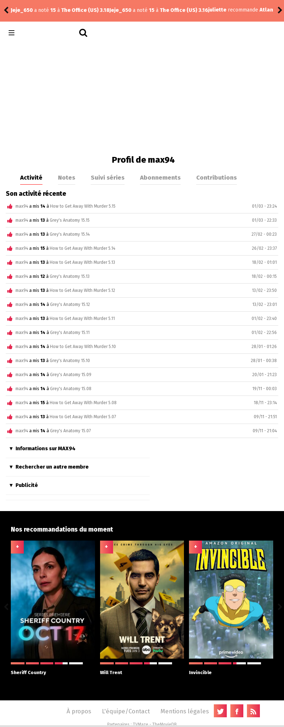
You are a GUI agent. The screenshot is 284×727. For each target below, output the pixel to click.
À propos (79, 711)
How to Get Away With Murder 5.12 (82, 290)
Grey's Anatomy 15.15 (70, 220)
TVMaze (140, 724)
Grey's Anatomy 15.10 (70, 360)
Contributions (216, 177)
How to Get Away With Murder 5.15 (83, 206)
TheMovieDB (164, 724)
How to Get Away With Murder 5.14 (82, 248)
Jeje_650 (22, 10)
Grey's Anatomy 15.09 (70, 374)
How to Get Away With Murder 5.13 (82, 262)
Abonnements (160, 177)
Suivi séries (108, 177)
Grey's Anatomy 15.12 (70, 304)
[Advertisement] (142, 97)
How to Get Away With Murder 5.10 (83, 346)
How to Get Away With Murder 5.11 (82, 318)
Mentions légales (185, 711)
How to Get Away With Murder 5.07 (83, 416)
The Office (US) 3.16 (85, 10)
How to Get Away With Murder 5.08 (83, 402)
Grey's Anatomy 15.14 (70, 234)
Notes (66, 177)
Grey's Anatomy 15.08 (70, 388)
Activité (31, 177)
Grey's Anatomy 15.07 (70, 430)
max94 (21, 206)
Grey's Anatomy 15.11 (70, 332)
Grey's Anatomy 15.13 (70, 276)
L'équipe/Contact (126, 711)
